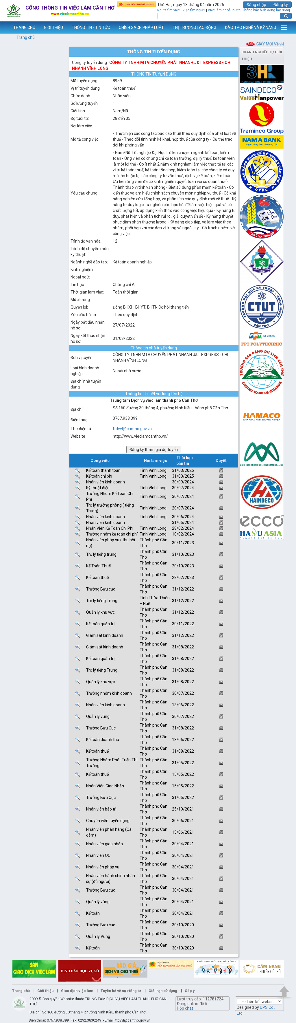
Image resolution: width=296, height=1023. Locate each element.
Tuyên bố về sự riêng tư (121, 991)
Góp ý (190, 991)
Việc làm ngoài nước (224, 10)
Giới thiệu (45, 991)
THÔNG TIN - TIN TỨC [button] (91, 27)
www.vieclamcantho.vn (4, 27)
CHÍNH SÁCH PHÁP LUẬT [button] (141, 27)
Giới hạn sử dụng (163, 991)
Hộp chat (185, 1008)
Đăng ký (280, 4)
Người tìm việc (168, 10)
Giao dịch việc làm (77, 991)
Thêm (284, 27)
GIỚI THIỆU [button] (53, 27)
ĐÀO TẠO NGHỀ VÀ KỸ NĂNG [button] (250, 27)
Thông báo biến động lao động (266, 10)
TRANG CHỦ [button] (24, 27)
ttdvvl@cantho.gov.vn (132, 428)
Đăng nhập (256, 4)
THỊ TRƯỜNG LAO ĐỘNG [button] (194, 27)
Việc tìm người (193, 10)
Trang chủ (25, 37)
